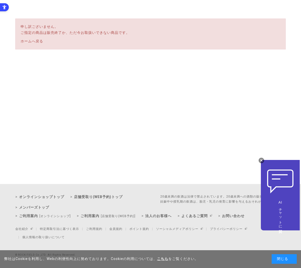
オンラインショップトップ (41, 197)
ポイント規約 (139, 229)
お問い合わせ (233, 216)
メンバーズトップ (34, 207)
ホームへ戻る (32, 41)
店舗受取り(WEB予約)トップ (98, 197)
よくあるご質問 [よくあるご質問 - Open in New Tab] (194, 216)
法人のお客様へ (158, 216)
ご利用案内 (45, 216)
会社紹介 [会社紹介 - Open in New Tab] (21, 229)
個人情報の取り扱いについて (43, 237)
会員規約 (115, 229)
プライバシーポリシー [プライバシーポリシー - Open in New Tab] (226, 229)
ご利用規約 (94, 229)
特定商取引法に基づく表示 (59, 229)
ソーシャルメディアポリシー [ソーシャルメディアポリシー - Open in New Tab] (177, 229)
